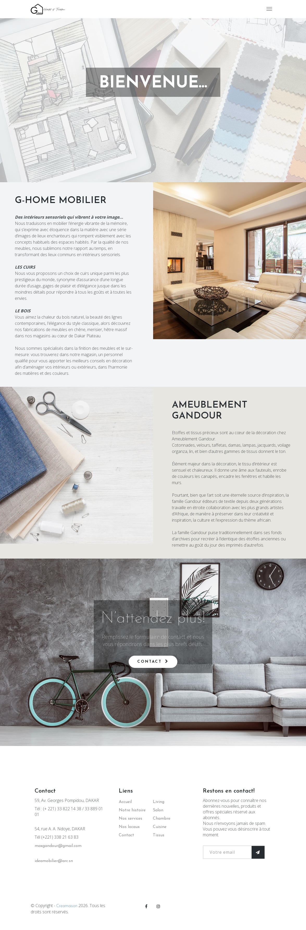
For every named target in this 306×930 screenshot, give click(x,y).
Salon (158, 810)
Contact (153, 661)
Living (158, 802)
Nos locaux (129, 827)
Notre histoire (132, 810)
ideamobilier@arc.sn (54, 861)
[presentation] (242, 882)
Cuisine (159, 827)
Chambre (161, 819)
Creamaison (66, 906)
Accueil (125, 802)
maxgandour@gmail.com (58, 846)
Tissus (158, 835)
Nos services (130, 819)
